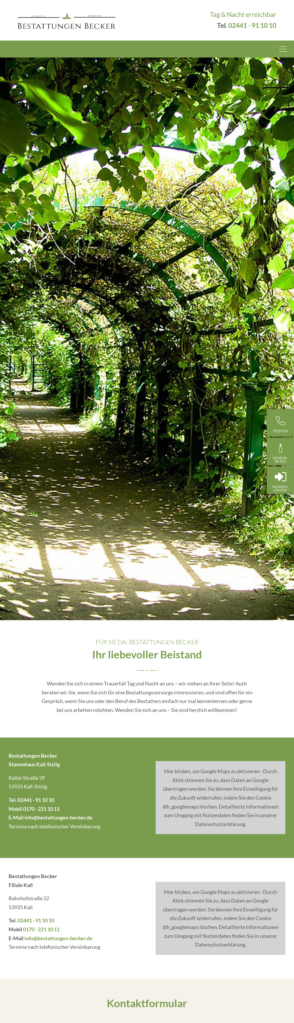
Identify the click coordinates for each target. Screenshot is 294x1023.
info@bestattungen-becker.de (58, 817)
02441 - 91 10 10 (252, 25)
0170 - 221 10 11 (41, 809)
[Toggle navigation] (283, 49)
